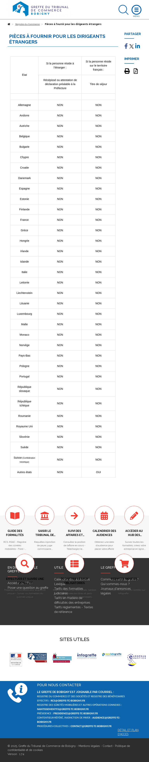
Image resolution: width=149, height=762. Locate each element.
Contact (107, 745)
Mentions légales (89, 745)
